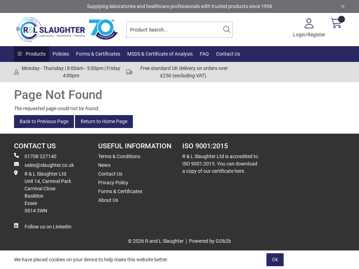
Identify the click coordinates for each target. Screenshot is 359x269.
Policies (61, 54)
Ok (275, 259)
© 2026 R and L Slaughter (156, 241)
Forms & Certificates (98, 54)
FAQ (204, 54)
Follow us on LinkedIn (43, 226)
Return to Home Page (104, 121)
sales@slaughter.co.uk (44, 165)
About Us (108, 200)
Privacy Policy (113, 182)
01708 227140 (35, 156)
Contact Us (228, 54)
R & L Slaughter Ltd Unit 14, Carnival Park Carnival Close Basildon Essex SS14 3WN (42, 191)
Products (35, 54)
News (104, 165)
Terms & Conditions (119, 156)
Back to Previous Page (44, 121)
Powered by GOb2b (210, 241)
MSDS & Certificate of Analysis (160, 54)
